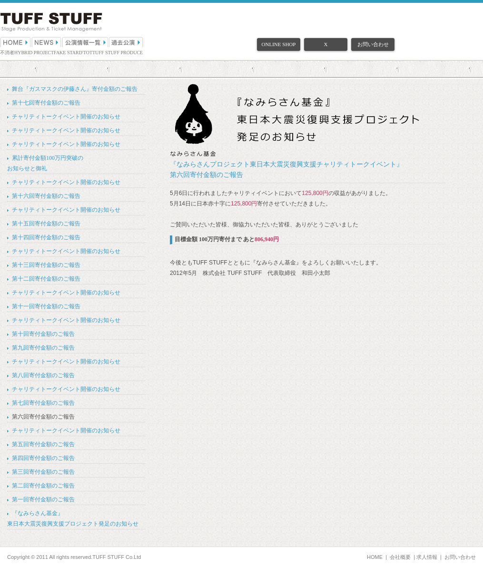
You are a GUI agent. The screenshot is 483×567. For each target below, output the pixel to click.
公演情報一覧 (85, 42)
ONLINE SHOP (279, 44)
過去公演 (126, 42)
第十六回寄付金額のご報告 (46, 196)
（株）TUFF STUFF (51, 22)
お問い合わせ (373, 44)
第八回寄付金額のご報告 (43, 375)
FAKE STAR (66, 52)
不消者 (7, 52)
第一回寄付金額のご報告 (43, 499)
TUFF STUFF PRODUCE (117, 52)
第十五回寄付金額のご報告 (46, 223)
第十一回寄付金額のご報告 (46, 306)
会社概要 (400, 557)
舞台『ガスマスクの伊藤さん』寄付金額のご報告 (75, 89)
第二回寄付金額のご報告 (43, 485)
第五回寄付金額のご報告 (43, 444)
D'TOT (85, 52)
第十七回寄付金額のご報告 (46, 102)
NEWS (46, 42)
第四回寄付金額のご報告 (43, 458)
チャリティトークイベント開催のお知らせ (66, 116)
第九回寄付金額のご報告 (43, 347)
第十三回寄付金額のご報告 (46, 265)
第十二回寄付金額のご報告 (46, 278)
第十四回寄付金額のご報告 (46, 237)
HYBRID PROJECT (34, 52)
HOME (15, 42)
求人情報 (426, 557)
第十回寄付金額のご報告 (43, 334)
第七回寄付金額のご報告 (43, 403)
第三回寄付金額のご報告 (43, 472)
